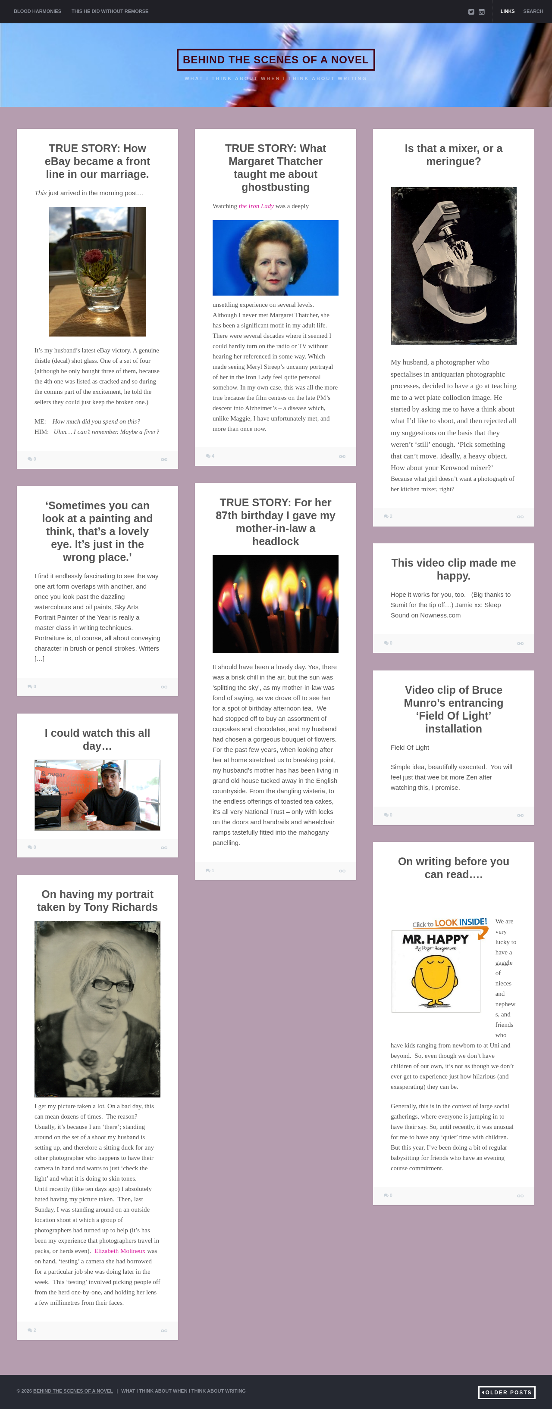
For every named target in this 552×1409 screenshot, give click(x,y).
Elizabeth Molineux (120, 1250)
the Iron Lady (256, 206)
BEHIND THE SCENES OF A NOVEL (276, 59)
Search (533, 11)
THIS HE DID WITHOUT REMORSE (110, 11)
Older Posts (509, 1393)
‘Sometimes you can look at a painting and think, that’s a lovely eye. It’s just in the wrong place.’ (97, 531)
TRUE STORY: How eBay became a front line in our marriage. (98, 161)
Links (508, 11)
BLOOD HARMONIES (37, 11)
